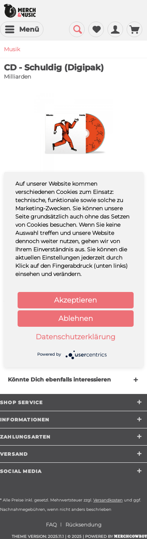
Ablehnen (75, 318)
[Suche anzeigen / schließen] (77, 29)
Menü (22, 28)
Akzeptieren (75, 300)
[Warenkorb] (134, 29)
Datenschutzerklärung (75, 337)
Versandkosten (108, 500)
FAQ (51, 524)
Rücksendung (83, 524)
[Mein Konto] (115, 29)
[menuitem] (22, 29)
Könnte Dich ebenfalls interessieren (59, 379)
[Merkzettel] (96, 29)
